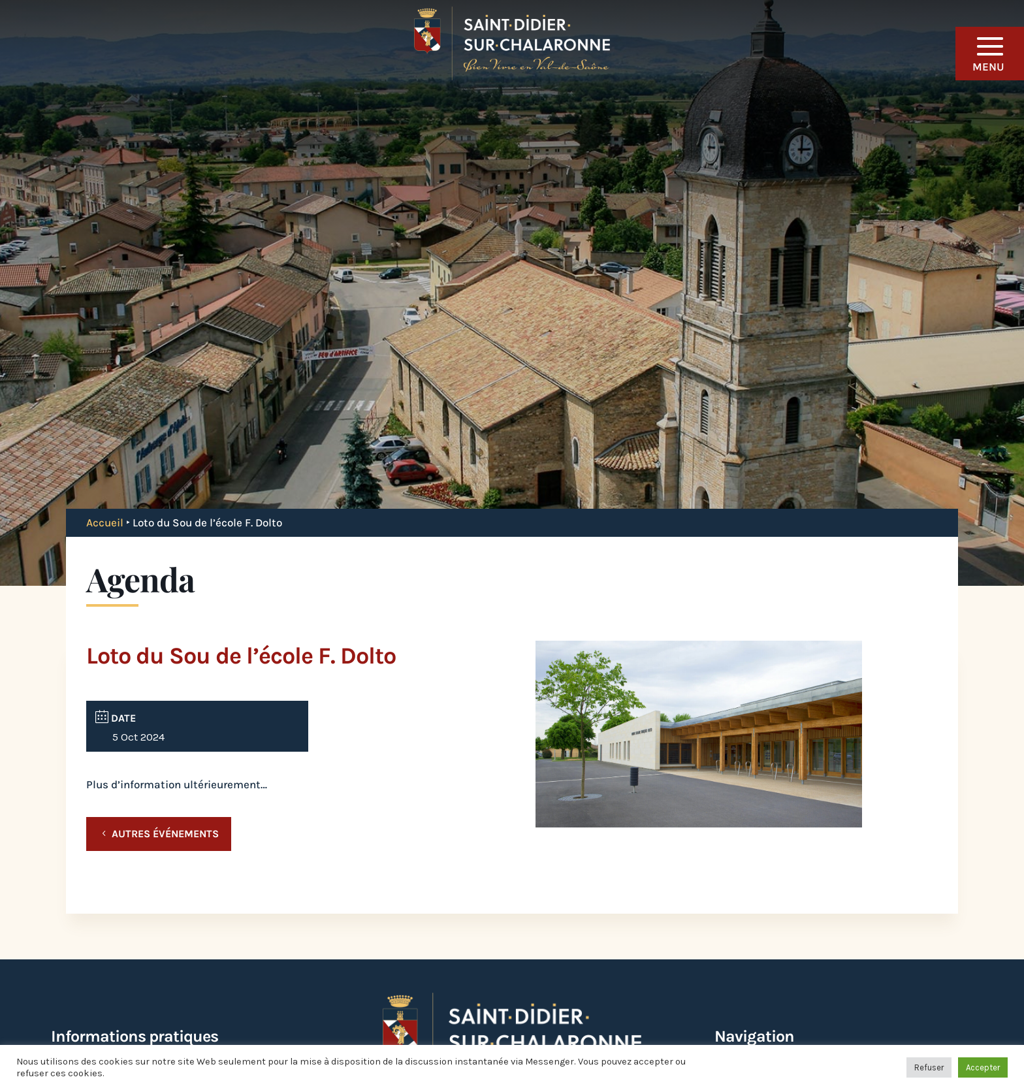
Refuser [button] (929, 1067)
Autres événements (165, 833)
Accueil (104, 522)
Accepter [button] (983, 1067)
